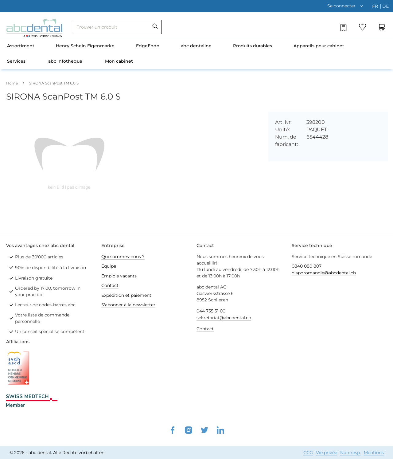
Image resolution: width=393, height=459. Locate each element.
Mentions (374, 452)
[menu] (196, 54)
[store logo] (34, 28)
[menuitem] (20, 46)
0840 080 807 (306, 266)
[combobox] (117, 27)
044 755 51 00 (210, 311)
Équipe (108, 266)
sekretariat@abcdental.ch (223, 317)
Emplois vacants (119, 276)
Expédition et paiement (126, 295)
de (385, 6)
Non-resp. (350, 452)
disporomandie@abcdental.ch (324, 273)
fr (375, 6)
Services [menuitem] (16, 61)
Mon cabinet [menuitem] (119, 61)
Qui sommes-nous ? (123, 256)
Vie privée (326, 452)
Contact (110, 285)
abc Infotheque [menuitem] (65, 61)
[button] (346, 6)
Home (12, 83)
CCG (308, 452)
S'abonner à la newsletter (128, 305)
